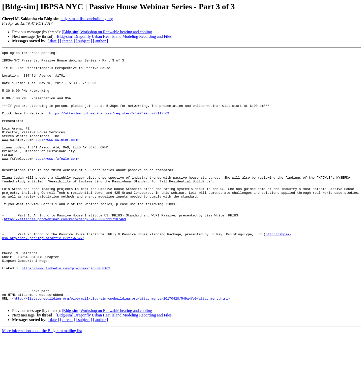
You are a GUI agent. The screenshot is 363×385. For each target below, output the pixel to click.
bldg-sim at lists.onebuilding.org (86, 19)
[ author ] (100, 41)
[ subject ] (84, 41)
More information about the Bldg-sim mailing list (42, 380)
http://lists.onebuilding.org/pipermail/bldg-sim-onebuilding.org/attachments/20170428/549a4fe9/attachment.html (121, 348)
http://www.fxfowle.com (55, 180)
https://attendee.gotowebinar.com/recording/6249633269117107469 (65, 253)
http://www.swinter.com (55, 157)
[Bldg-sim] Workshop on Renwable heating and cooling (107, 32)
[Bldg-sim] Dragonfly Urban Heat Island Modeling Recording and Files (113, 36)
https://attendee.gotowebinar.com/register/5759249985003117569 (109, 126)
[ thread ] (67, 41)
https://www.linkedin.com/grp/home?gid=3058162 (66, 312)
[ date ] (53, 41)
